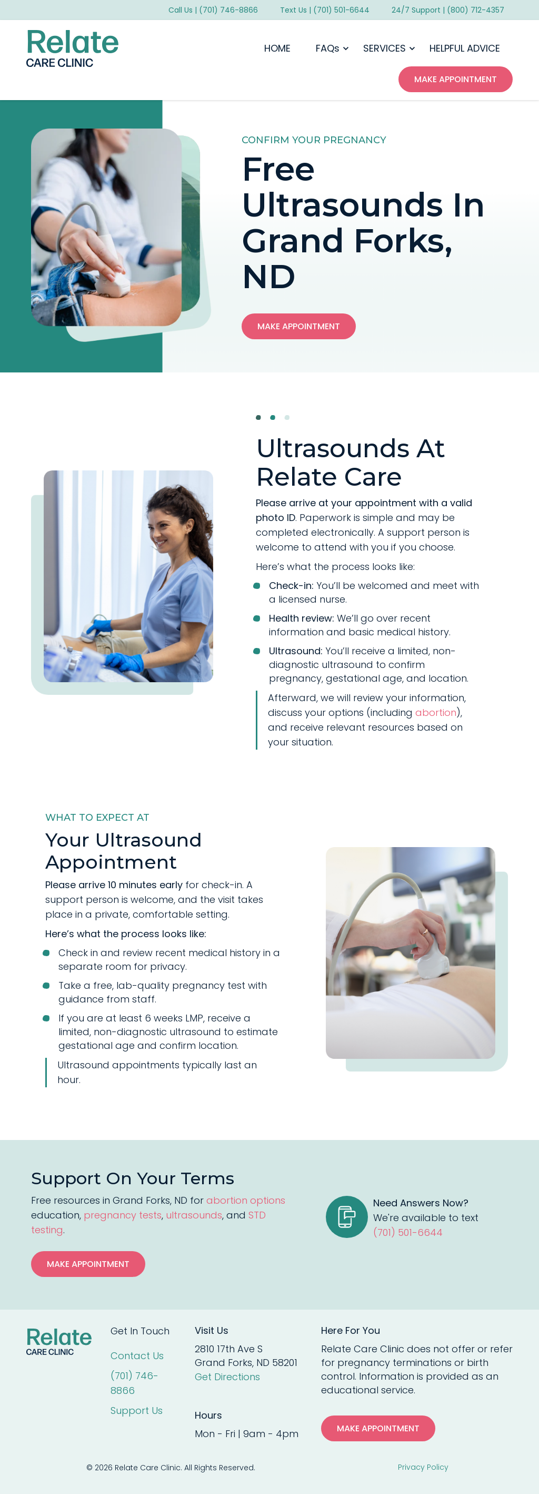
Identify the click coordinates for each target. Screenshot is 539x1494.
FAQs (328, 48)
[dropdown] (327, 48)
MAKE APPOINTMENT (378, 1428)
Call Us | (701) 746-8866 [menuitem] (213, 10)
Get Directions (227, 1376)
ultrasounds (194, 1215)
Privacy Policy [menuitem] (423, 1467)
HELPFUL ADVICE (465, 48)
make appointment (455, 79)
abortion (435, 712)
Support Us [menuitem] (137, 1410)
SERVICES (384, 48)
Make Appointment (298, 326)
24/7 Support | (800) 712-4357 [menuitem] (448, 10)
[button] (327, 48)
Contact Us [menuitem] (137, 1355)
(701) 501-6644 (408, 1232)
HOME (277, 48)
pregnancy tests (123, 1215)
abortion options (245, 1200)
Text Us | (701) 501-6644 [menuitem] (325, 10)
